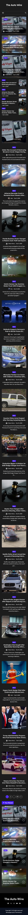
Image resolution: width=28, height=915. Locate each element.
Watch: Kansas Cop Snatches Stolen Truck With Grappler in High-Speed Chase (9, 113)
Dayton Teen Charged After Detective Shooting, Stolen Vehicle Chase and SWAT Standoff (14, 511)
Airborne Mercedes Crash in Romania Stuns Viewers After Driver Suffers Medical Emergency (13, 48)
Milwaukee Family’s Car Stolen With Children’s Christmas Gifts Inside (14, 377)
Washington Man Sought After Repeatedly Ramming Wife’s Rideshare (14, 647)
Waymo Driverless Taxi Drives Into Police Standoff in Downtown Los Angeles (14, 783)
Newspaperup (9, 912)
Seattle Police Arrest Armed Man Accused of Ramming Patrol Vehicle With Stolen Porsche (14, 556)
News (5, 19)
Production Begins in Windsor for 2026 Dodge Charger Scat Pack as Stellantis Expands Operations (14, 465)
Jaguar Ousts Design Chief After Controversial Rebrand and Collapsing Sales (14, 692)
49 (17, 797)
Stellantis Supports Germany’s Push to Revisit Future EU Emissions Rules (14, 331)
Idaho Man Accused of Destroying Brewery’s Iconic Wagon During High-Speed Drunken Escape (14, 73)
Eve (10, 289)
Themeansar (18, 912)
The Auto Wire (14, 5)
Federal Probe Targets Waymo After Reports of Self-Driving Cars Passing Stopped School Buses (14, 601)
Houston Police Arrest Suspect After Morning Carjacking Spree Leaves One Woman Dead (14, 420)
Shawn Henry (7, 31)
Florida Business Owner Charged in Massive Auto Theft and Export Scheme (9, 104)
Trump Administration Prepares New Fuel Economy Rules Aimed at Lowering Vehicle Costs (14, 737)
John (5, 50)
